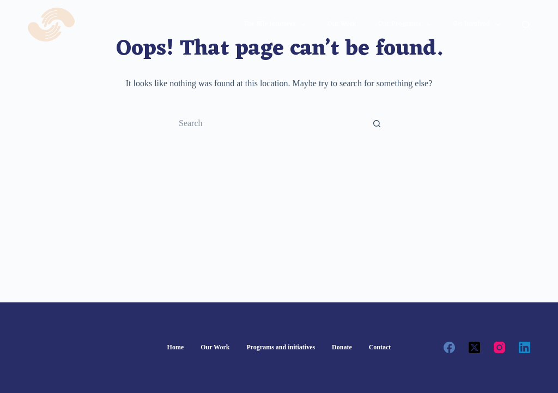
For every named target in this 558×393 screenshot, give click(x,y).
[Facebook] (449, 347)
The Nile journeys (277, 24)
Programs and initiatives (280, 347)
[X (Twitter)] (474, 347)
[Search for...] (268, 123)
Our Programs (406, 24)
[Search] (526, 25)
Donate (342, 347)
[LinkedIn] (524, 347)
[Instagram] (499, 347)
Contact (380, 347)
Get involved (478, 24)
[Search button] (377, 123)
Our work (341, 24)
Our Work (215, 347)
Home (175, 347)
